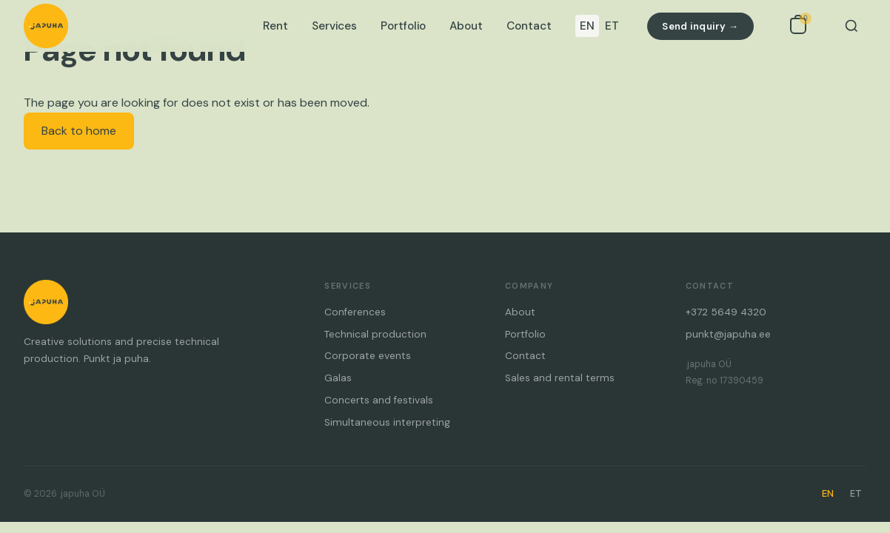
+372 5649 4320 (726, 312)
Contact (529, 26)
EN (587, 26)
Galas (338, 378)
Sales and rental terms (560, 378)
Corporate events (367, 355)
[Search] (851, 26)
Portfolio (403, 26)
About (466, 26)
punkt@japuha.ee (728, 334)
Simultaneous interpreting (387, 422)
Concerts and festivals (378, 400)
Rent (275, 26)
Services (334, 26)
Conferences (355, 312)
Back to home (78, 130)
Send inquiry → (700, 26)
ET (612, 26)
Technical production (375, 334)
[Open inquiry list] (798, 26)
